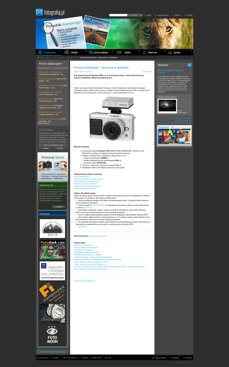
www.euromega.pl (94, 186)
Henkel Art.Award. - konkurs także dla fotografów (93, 257)
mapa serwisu (163, 15)
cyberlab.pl (87, 208)
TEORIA (84, 358)
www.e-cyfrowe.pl (81, 181)
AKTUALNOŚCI (43, 358)
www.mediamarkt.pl (81, 176)
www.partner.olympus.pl (98, 236)
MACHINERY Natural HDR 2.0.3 (86, 252)
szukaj (148, 15)
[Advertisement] (174, 200)
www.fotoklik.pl (94, 181)
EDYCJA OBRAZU (70, 358)
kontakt (189, 15)
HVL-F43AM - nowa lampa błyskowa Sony (90, 269)
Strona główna (44, 57)
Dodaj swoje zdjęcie (182, 118)
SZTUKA (107, 358)
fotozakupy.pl (79, 184)
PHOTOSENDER (98, 205)
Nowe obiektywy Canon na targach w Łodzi (91, 262)
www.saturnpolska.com (83, 179)
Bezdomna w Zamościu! (83, 245)
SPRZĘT (56, 358)
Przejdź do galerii (183, 120)
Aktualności (59, 57)
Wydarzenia (72, 57)
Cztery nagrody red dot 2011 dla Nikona (89, 264)
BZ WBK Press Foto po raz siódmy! (88, 255)
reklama (177, 15)
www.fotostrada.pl (81, 188)
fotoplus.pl (92, 188)
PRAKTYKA (96, 358)
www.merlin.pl (98, 179)
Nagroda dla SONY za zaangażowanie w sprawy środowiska (97, 259)
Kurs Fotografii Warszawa (52, 351)
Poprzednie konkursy (181, 123)
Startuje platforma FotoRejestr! (86, 247)
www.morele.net (80, 186)
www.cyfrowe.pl (91, 184)
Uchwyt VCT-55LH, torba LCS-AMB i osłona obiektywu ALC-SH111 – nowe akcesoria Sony (109, 267)
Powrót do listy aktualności (83, 281)
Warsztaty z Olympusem (83, 250)
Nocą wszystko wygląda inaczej (170, 71)
